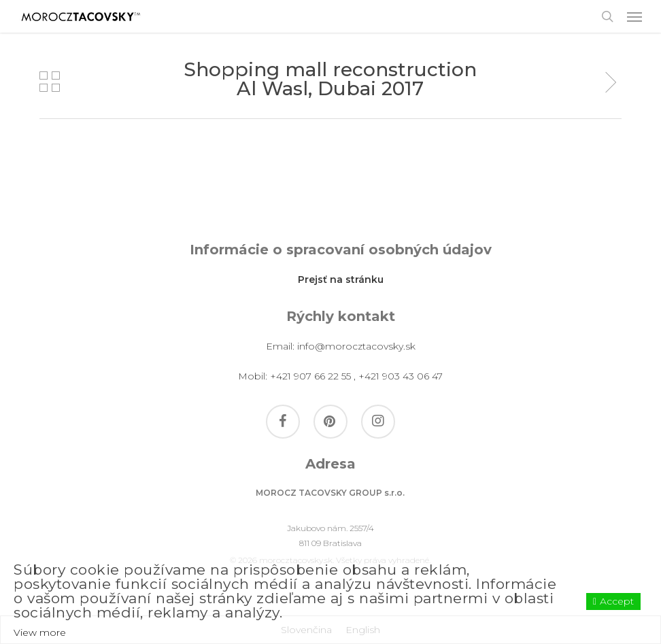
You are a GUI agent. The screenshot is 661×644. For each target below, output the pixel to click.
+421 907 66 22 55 (310, 376)
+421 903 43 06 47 (400, 376)
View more (40, 632)
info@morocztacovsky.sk (356, 346)
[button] (634, 16)
